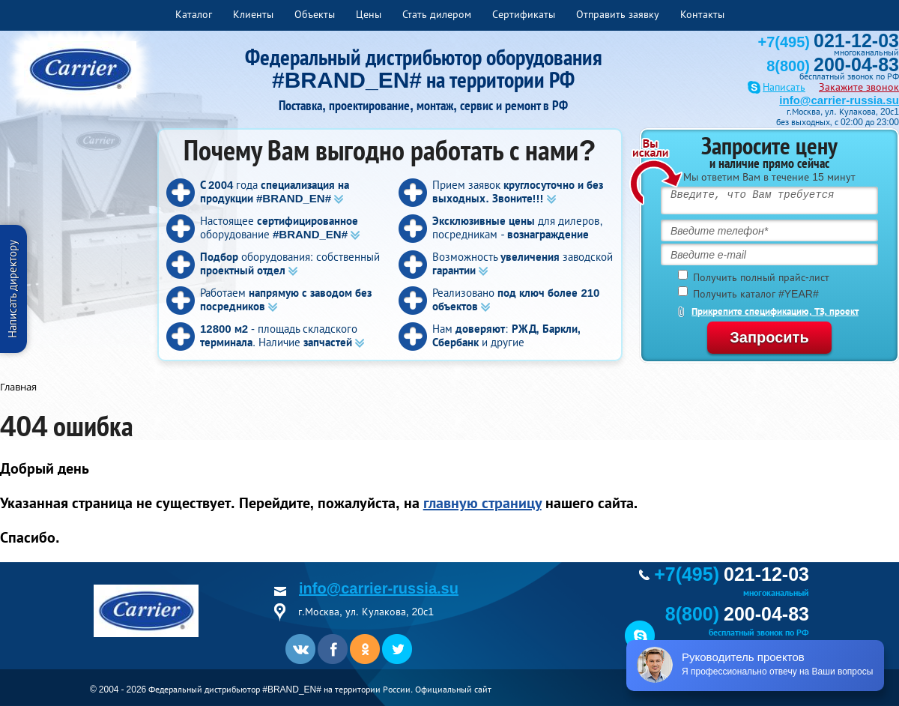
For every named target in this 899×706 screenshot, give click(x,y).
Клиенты (253, 14)
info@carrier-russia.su (839, 100)
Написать (784, 87)
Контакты (702, 14)
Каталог (193, 14)
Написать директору (12, 289)
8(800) (832, 66)
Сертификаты (523, 14)
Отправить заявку (617, 14)
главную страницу (482, 503)
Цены (368, 14)
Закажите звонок (859, 86)
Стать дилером (436, 14)
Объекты (314, 14)
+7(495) (828, 42)
